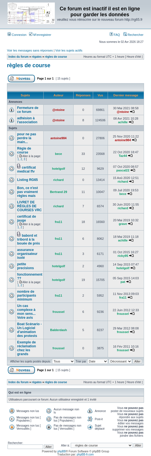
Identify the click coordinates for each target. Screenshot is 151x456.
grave (123, 223)
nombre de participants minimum (26, 295)
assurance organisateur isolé (27, 254)
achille (123, 122)
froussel (59, 311)
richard (58, 180)
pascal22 (122, 170)
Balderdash (58, 330)
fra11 (58, 222)
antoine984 (58, 138)
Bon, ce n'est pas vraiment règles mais (27, 192)
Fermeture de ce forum (27, 110)
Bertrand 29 (58, 192)
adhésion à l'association (27, 120)
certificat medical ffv (26, 169)
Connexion (17, 34)
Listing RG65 (27, 180)
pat (123, 281)
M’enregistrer (40, 34)
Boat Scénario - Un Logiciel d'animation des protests (29, 330)
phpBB (61, 451)
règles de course (56, 56)
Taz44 (123, 155)
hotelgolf (58, 168)
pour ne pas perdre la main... (26, 138)
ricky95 (122, 255)
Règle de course (24, 150)
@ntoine (58, 109)
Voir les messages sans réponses (30, 50)
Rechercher (133, 34)
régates (37, 56)
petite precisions (25, 266)
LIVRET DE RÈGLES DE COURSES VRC (29, 206)
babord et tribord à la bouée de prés (28, 239)
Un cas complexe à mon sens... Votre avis (26, 312)
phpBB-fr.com (85, 454)
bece (58, 153)
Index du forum (18, 56)
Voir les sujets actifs (68, 50)
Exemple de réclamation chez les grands (26, 348)
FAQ (115, 34)
